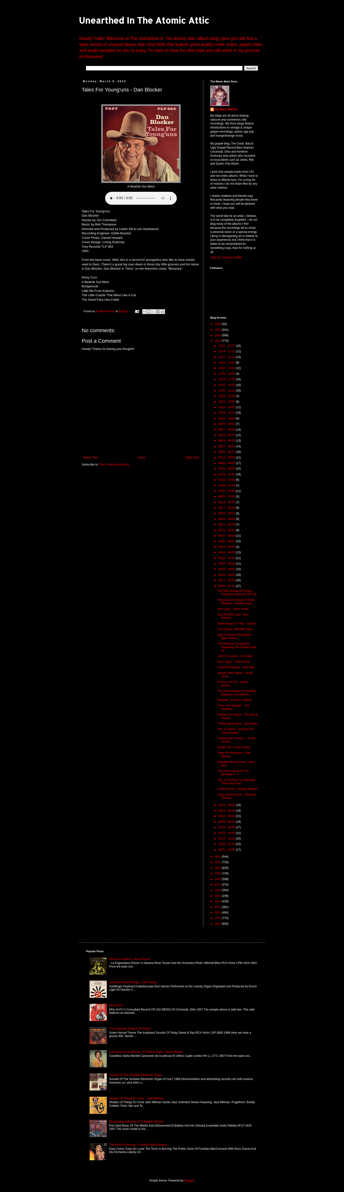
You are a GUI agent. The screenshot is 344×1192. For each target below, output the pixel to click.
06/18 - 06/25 (227, 502)
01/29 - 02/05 (227, 827)
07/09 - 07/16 (227, 485)
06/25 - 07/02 (227, 496)
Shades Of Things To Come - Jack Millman (136, 1098)
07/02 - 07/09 (227, 491)
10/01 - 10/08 (227, 418)
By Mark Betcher (226, 109)
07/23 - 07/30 (227, 474)
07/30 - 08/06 (227, 468)
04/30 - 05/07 (227, 541)
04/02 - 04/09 (227, 563)
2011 (218, 918)
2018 (218, 879)
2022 (218, 856)
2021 (218, 862)
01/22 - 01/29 (227, 833)
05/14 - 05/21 (227, 530)
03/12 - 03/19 (227, 580)
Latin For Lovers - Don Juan (235, 656)
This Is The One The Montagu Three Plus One (236, 781)
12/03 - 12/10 (227, 368)
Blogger (189, 1180)
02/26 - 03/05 (227, 805)
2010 (218, 923)
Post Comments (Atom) (114, 464)
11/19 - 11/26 (227, 379)
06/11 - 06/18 (227, 507)
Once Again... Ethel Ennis (233, 661)
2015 (218, 896)
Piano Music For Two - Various (236, 623)
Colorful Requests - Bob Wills (236, 667)
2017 (218, 884)
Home (141, 457)
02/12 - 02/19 (227, 816)
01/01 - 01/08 (227, 849)
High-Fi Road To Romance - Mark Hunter (235, 636)
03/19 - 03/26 (227, 575)
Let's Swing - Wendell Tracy (235, 629)
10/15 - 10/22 (227, 407)
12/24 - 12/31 (227, 351)
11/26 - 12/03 (227, 373)
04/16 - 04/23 (227, 552)
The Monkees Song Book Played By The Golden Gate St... (237, 647)
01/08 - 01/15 (227, 844)
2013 (218, 907)
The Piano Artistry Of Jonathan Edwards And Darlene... (236, 692)
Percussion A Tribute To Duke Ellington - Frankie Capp (236, 601)
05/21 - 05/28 (227, 524)
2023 (218, 340)
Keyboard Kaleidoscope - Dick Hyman (133, 982)
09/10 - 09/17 (227, 435)
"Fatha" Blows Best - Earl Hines (237, 723)
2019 (218, 873)
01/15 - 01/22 (227, 838)
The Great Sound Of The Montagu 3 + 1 (233, 772)
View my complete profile (226, 257)
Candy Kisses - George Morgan (237, 789)
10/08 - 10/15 (227, 412)
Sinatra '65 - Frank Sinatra (234, 747)
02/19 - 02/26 (227, 810)
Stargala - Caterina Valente (234, 700)
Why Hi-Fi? (116, 1005)
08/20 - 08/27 (227, 452)
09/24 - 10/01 (227, 424)
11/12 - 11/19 (227, 385)
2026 (218, 324)
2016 (218, 890)
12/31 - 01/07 (227, 345)
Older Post (192, 457)
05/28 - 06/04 (227, 519)
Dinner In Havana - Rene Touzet (129, 959)
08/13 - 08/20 (227, 457)
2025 (218, 329)
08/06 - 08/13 (227, 463)
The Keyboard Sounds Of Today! (130, 1028)
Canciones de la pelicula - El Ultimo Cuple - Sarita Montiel (146, 1051)
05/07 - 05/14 (227, 535)
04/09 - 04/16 (227, 558)
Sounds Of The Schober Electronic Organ (135, 1075)
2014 (218, 901)
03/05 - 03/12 (227, 586)
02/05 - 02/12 (227, 821)
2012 (218, 912)
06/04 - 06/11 (227, 513)
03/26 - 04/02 (227, 569)
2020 (218, 868)
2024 (218, 335)
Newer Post (90, 457)
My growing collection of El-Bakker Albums (136, 1121)
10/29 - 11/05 (227, 396)
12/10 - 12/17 (227, 362)
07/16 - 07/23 (227, 479)
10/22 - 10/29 (227, 401)
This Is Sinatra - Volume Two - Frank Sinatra (236, 730)
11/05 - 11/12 (227, 390)
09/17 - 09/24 (227, 429)
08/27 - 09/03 (227, 446)
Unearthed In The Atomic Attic (144, 20)
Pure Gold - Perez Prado (233, 609)
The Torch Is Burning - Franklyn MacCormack (138, 1144)
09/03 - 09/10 (227, 440)
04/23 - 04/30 (227, 547)
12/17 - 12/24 (227, 357)
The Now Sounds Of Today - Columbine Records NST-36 (237, 592)
